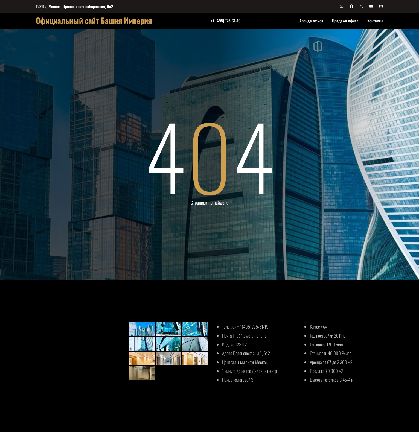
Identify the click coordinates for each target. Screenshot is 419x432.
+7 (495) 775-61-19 (226, 20)
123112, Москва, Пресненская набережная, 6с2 (74, 6)
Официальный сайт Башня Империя (94, 20)
